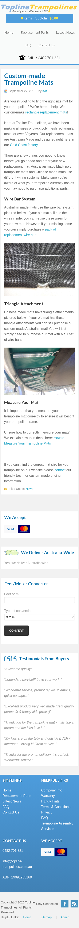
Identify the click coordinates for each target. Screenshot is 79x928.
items (26, 18)
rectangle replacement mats (46, 112)
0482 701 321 (13, 850)
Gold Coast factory (23, 145)
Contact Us (47, 45)
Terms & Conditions (56, 807)
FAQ (27, 45)
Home (8, 32)
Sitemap (46, 917)
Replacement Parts (35, 32)
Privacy (46, 812)
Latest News (65, 32)
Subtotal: (46, 18)
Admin (65, 917)
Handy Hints (50, 801)
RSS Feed (74, 903)
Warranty (48, 796)
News (29, 488)
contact (60, 470)
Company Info (51, 790)
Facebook (64, 903)
